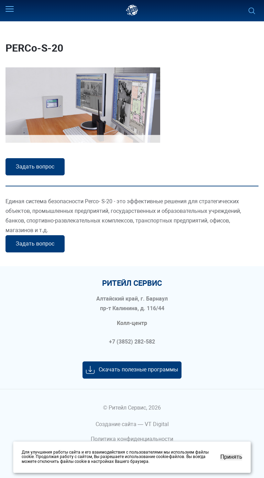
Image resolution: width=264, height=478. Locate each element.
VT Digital (157, 424)
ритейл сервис (132, 283)
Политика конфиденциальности (132, 439)
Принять (231, 457)
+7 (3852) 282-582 (132, 342)
